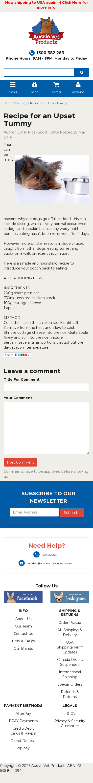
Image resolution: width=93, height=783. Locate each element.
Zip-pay (23, 748)
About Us (23, 619)
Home (8, 103)
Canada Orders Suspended (70, 662)
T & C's (69, 713)
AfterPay (23, 713)
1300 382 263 (46, 52)
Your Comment (18, 398)
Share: (17, 355)
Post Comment (20, 462)
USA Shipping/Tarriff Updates (70, 647)
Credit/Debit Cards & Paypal (23, 731)
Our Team (23, 626)
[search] (81, 72)
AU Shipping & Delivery (69, 632)
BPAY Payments (23, 721)
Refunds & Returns (70, 694)
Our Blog (21, 103)
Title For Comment (22, 379)
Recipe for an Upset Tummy (48, 103)
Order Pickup (69, 622)
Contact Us (23, 633)
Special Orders (69, 684)
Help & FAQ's (23, 641)
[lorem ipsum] (39, 72)
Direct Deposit (23, 740)
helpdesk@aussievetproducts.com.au (45, 563)
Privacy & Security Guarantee (69, 723)
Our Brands (23, 648)
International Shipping (70, 674)
